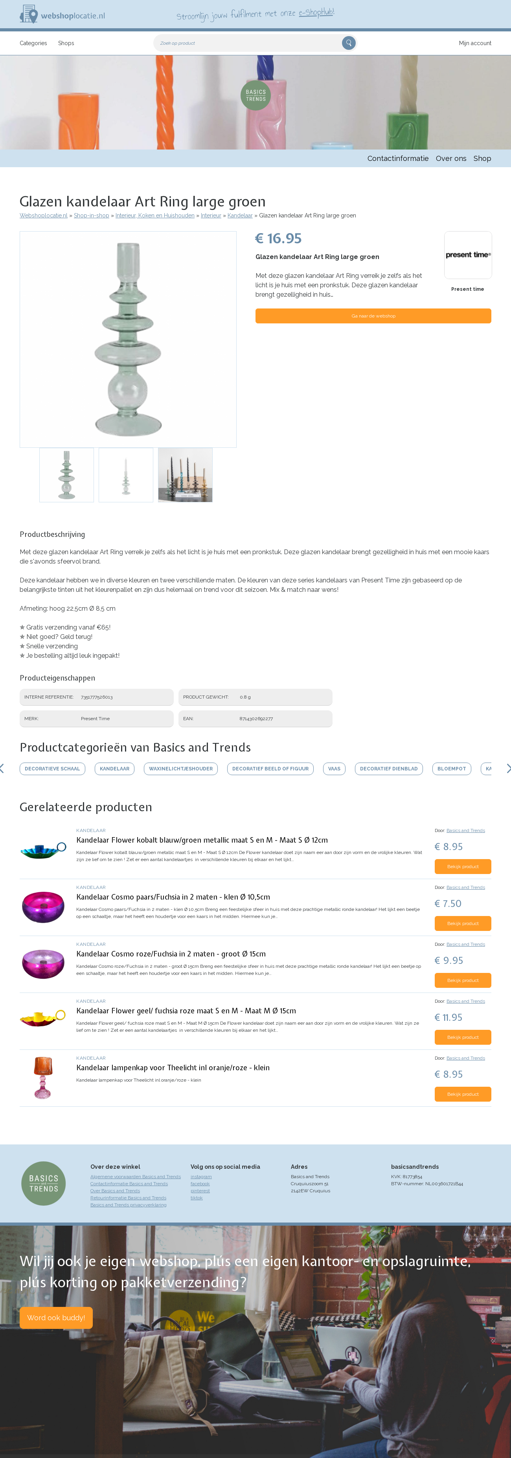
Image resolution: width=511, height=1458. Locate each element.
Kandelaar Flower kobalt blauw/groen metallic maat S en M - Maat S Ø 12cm (202, 840)
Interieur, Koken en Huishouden (155, 215)
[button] (128, 339)
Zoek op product (177, 43)
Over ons (451, 158)
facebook (200, 1183)
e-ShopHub (316, 11)
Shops (66, 43)
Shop (482, 158)
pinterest (200, 1190)
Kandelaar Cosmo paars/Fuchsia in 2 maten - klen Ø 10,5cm (173, 897)
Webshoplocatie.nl (44, 215)
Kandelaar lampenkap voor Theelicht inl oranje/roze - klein (173, 1068)
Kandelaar (240, 215)
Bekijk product (463, 866)
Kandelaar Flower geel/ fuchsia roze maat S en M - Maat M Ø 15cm (186, 1011)
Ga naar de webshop (373, 316)
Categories (33, 43)
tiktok (197, 1198)
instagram (201, 1176)
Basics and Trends (466, 830)
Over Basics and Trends (115, 1190)
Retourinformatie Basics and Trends (128, 1198)
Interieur (211, 215)
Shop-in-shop (91, 215)
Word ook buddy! (56, 1318)
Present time (467, 289)
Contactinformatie (398, 158)
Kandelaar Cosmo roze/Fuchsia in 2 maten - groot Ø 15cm (171, 954)
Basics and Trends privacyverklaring (128, 1205)
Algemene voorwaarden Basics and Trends (135, 1176)
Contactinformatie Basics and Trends (129, 1183)
